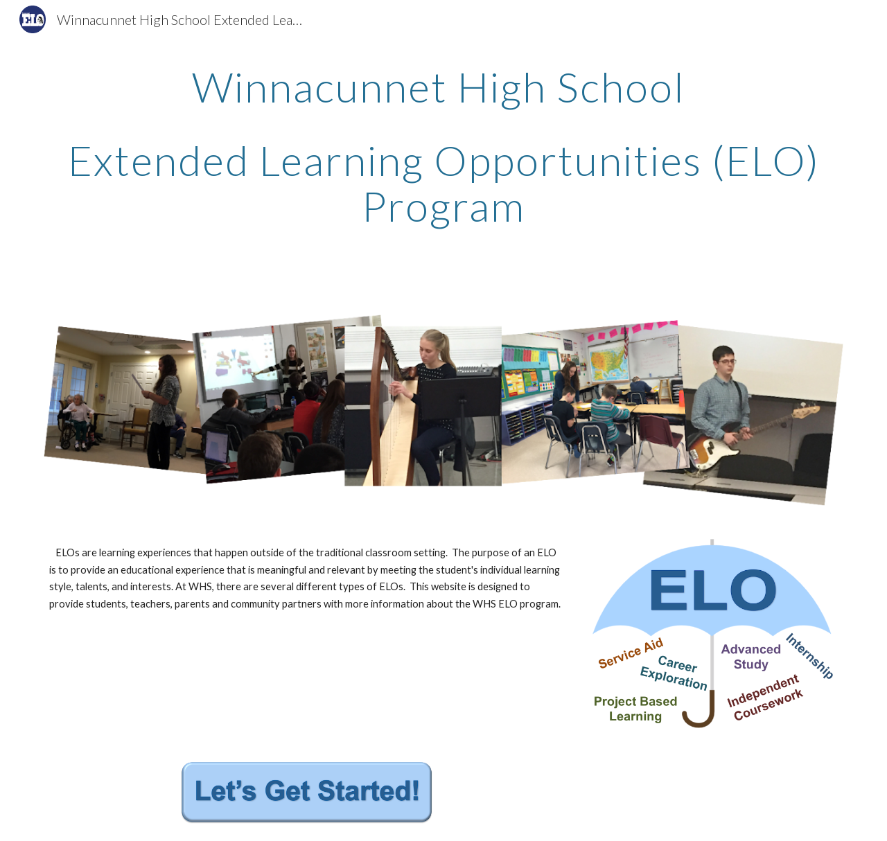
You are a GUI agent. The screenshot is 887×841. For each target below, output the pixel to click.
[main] (443, 158)
